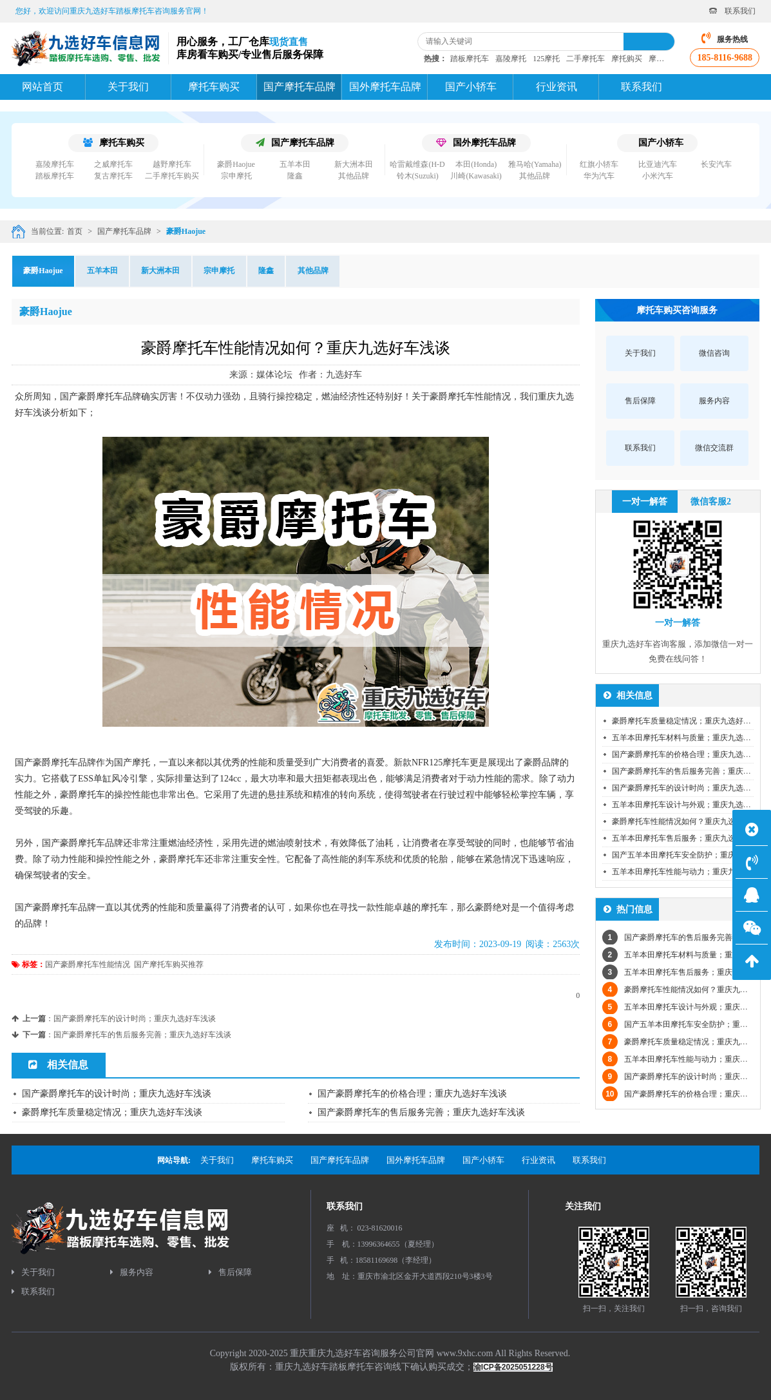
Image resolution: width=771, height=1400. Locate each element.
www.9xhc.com (465, 1353)
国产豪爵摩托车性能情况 (87, 964)
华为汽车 (599, 175)
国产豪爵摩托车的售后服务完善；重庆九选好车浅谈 (142, 1034)
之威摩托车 (113, 164)
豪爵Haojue (236, 164)
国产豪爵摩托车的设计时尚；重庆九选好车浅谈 (134, 1018)
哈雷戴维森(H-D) (418, 164)
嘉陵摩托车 (54, 164)
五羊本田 (295, 164)
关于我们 (33, 1272)
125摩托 (546, 58)
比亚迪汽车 (657, 164)
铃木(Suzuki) (418, 175)
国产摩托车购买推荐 (169, 964)
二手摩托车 (585, 58)
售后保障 (230, 1272)
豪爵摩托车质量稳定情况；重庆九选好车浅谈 (112, 1112)
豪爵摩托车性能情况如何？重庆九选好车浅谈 (689, 821)
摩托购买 (626, 58)
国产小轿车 (660, 143)
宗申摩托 (236, 175)
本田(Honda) (476, 164)
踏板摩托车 (469, 58)
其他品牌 (353, 175)
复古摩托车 (113, 175)
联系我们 (732, 10)
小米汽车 (657, 175)
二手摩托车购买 (172, 175)
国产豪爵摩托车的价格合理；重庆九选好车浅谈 (412, 1093)
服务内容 (131, 1272)
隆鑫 (295, 175)
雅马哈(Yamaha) (535, 164)
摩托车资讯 (668, 58)
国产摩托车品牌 (295, 143)
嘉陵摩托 (510, 58)
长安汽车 (716, 164)
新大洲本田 (353, 164)
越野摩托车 (172, 164)
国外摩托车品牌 (476, 143)
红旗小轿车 (599, 164)
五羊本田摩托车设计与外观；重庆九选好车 (685, 804)
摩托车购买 (113, 143)
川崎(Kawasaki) (475, 175)
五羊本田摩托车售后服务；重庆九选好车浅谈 (689, 838)
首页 (74, 231)
